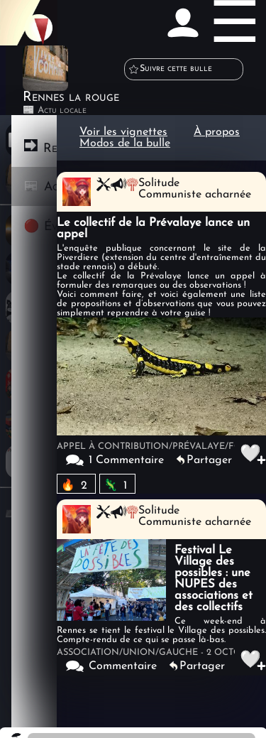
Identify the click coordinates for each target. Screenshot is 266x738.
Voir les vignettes (123, 132)
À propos (217, 132)
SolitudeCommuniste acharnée (194, 189)
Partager (209, 460)
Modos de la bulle (124, 143)
